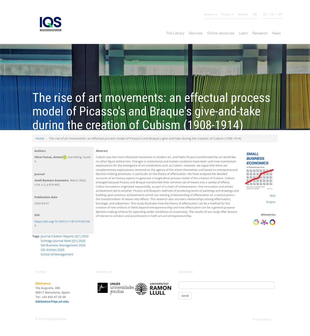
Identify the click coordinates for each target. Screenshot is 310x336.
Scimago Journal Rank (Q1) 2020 (63, 241)
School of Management (57, 254)
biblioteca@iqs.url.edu (52, 301)
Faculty (227, 14)
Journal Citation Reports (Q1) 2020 (64, 236)
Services (196, 33)
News (276, 33)
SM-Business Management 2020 (63, 245)
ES (264, 14)
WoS (273, 196)
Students (210, 14)
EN (280, 14)
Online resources (221, 33)
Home (40, 138)
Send (185, 296)
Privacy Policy (262, 319)
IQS (255, 14)
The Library (175, 33)
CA (272, 14)
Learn (243, 33)
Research (260, 33)
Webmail (243, 14)
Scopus (271, 202)
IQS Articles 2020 (52, 250)
